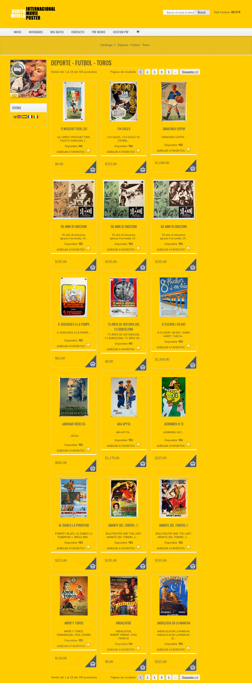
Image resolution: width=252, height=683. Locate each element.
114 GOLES (123, 128)
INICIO (17, 31)
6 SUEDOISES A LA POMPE (74, 324)
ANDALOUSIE (123, 622)
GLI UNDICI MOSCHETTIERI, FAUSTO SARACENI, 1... (73, 138)
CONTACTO (78, 31)
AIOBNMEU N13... (173, 432)
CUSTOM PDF (122, 31)
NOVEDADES (36, 31)
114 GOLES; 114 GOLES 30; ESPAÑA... (123, 138)
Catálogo (106, 45)
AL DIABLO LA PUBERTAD (74, 525)
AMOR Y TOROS (73, 622)
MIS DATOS (57, 31)
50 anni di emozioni (74, 226)
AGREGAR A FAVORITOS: (71, 646)
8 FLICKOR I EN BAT (174, 324)
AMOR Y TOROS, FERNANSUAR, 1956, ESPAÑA (74, 633)
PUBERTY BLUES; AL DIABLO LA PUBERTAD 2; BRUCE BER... (73, 535)
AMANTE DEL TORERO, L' (173, 525)
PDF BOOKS (99, 31)
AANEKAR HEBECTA (73, 423)
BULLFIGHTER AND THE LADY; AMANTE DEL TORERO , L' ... (174, 535)
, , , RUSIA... (74, 435)
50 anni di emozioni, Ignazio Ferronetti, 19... (74, 236)
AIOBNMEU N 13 (173, 423)
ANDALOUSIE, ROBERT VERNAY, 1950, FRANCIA (123, 635)
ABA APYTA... (123, 432)
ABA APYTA (123, 423)
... (175, 72)
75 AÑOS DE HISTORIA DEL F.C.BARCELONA (124, 327)
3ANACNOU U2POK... (173, 137)
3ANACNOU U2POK (173, 128)
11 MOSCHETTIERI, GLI (73, 128)
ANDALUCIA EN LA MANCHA (173, 622)
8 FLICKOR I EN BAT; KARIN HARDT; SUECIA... (174, 334)
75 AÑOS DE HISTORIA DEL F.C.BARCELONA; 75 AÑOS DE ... (123, 336)
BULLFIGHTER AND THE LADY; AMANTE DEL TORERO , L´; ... (124, 535)
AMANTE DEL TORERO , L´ (123, 525)
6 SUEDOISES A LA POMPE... (74, 332)
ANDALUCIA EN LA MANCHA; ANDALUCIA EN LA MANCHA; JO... (173, 635)
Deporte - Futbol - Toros (133, 45)
